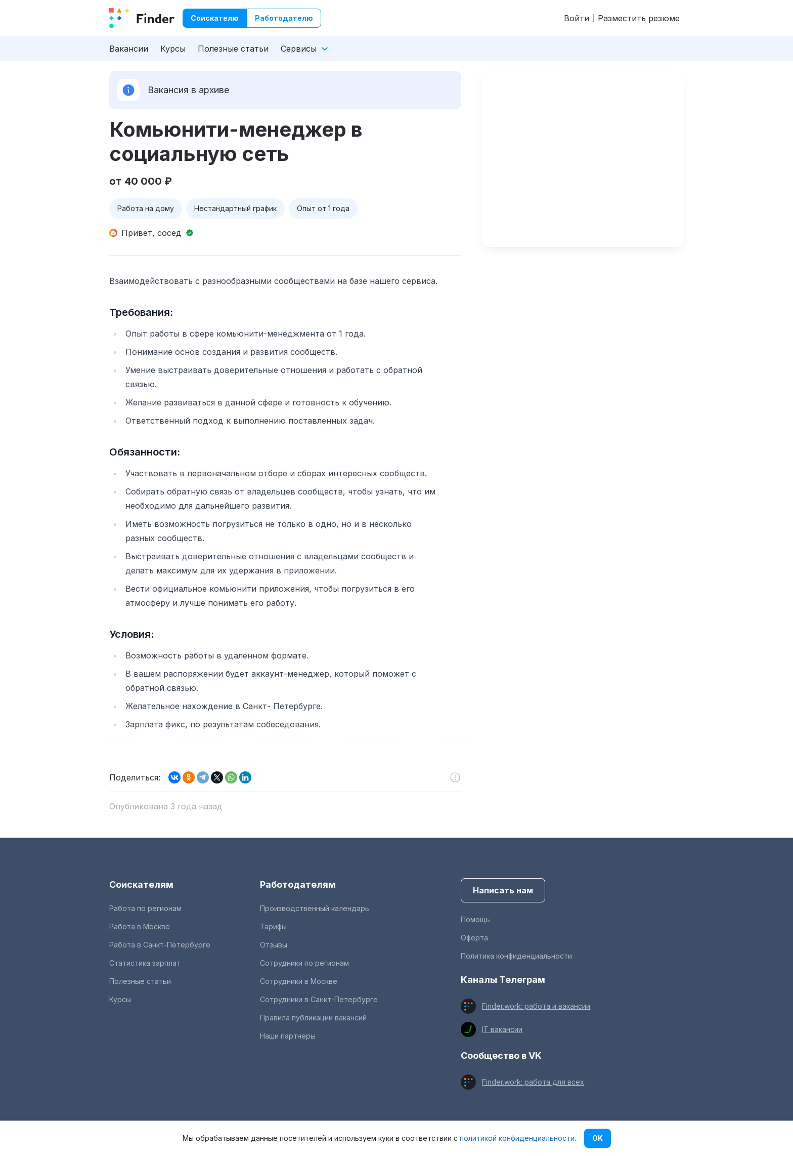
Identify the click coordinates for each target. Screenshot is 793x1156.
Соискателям (141, 884)
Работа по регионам (145, 908)
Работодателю (284, 18)
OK (597, 1138)
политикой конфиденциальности (517, 1138)
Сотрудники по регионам (304, 963)
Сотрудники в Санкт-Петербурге (319, 999)
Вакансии (128, 49)
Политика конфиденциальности (516, 956)
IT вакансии (502, 1029)
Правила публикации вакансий (313, 1017)
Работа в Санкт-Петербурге (159, 944)
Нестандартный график (235, 208)
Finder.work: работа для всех (533, 1082)
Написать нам (503, 890)
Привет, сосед (151, 233)
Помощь (475, 919)
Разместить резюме (639, 18)
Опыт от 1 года (323, 208)
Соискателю (215, 18)
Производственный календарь (314, 908)
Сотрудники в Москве (298, 981)
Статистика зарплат (145, 963)
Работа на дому (145, 208)
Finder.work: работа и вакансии (536, 1006)
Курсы (173, 49)
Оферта (474, 937)
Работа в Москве (139, 926)
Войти (576, 18)
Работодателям (298, 884)
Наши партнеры (288, 1035)
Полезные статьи (233, 49)
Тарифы (273, 926)
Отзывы (273, 944)
